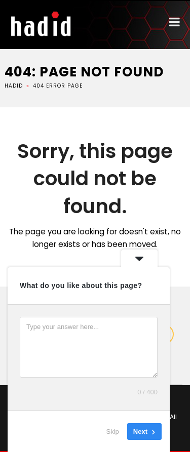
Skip (112, 431)
